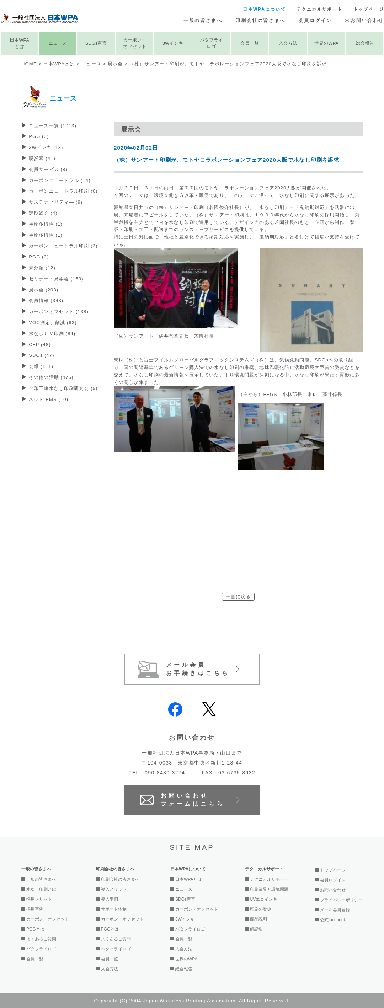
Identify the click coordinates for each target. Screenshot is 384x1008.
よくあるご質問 (41, 939)
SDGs (41, 355)
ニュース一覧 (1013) (52, 125)
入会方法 (288, 43)
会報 (41, 366)
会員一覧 (249, 43)
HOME (29, 63)
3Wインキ (172, 43)
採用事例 (34, 909)
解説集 (256, 929)
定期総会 (43, 213)
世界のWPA (326, 43)
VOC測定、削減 (52, 322)
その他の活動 (51, 377)
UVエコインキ (263, 899)
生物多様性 (46, 224)
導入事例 (109, 899)
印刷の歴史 (260, 909)
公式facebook (333, 919)
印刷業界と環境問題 (269, 889)
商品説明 (258, 919)
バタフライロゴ (211, 43)
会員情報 (46, 300)
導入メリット (114, 889)
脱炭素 (42, 158)
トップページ (368, 9)
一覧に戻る (238, 596)
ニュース (57, 43)
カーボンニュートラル (60, 180)
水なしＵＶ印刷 (52, 333)
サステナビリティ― (55, 202)
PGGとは (35, 929)
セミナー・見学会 (56, 279)
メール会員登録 (335, 909)
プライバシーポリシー (341, 899)
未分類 (42, 267)
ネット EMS (48, 399)
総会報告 (365, 43)
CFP (39, 344)
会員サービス (48, 169)
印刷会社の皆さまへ (260, 20)
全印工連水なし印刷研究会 (63, 388)
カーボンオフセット (59, 311)
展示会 (115, 63)
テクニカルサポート (320, 9)
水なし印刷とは (41, 889)
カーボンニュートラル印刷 (63, 191)
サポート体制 (114, 909)
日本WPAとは (19, 43)
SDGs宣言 (96, 43)
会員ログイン (315, 20)
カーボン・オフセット (134, 43)
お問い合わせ (367, 20)
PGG (39, 136)
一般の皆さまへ (202, 20)
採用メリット (39, 899)
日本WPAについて (264, 9)
